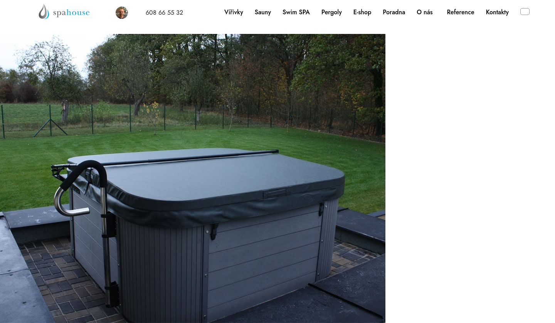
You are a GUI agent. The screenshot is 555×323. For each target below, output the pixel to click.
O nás (424, 12)
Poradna (394, 12)
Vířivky (233, 12)
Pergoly (331, 12)
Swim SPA (296, 12)
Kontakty (497, 12)
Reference (460, 12)
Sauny (263, 12)
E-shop (362, 12)
